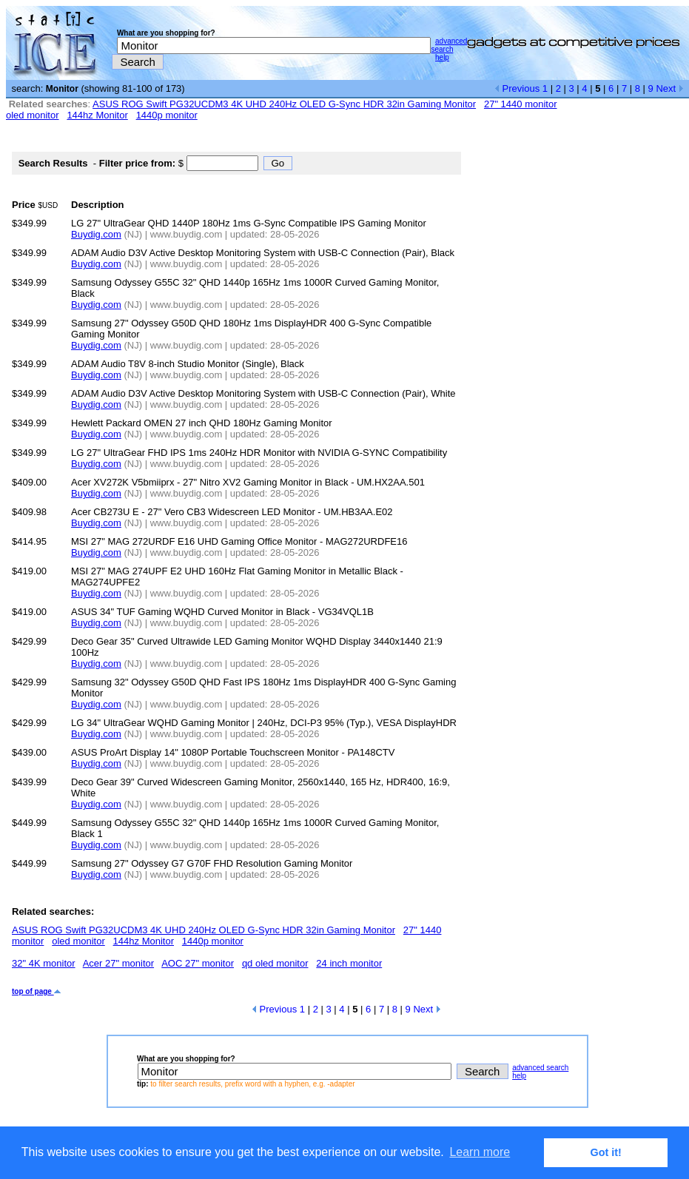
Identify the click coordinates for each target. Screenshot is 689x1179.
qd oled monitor (275, 963)
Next (669, 88)
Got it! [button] (606, 1152)
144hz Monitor (97, 115)
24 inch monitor (349, 963)
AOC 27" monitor (197, 963)
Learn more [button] (479, 1152)
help (442, 57)
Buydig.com (96, 234)
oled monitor (32, 115)
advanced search (449, 45)
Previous (517, 88)
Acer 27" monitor (118, 963)
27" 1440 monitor (520, 104)
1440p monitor (167, 115)
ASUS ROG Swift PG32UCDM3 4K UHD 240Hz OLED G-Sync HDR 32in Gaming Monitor (284, 104)
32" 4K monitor (43, 963)
